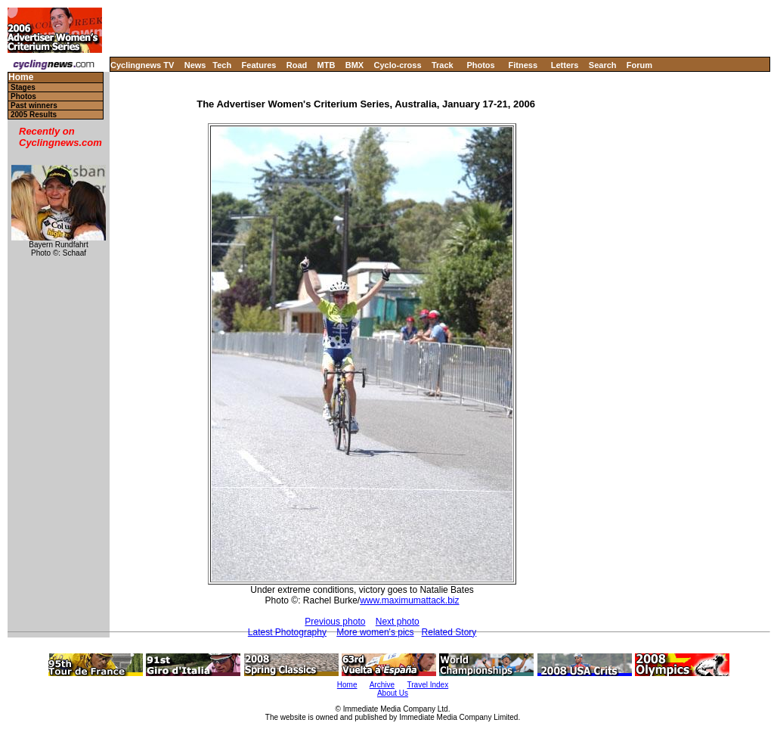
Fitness (522, 65)
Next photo (398, 621)
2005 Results (34, 114)
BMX (354, 65)
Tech (221, 65)
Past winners (34, 105)
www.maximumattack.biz (409, 600)
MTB (326, 65)
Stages (23, 87)
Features (259, 65)
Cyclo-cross (398, 65)
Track (443, 65)
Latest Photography (287, 632)
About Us (392, 693)
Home (20, 77)
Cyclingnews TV (142, 65)
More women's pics (374, 632)
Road (297, 65)
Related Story (449, 632)
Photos (480, 65)
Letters (565, 65)
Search (603, 65)
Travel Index (428, 685)
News (195, 65)
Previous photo (335, 621)
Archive (382, 685)
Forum (639, 65)
